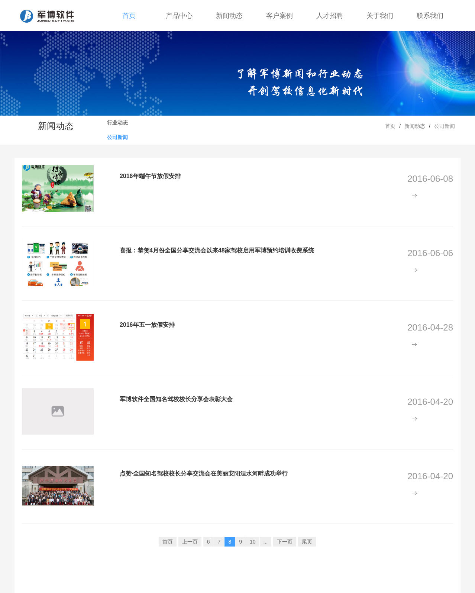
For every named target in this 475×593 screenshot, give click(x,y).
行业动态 (117, 123)
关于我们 (379, 15)
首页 (129, 15)
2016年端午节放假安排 (150, 176)
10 (253, 542)
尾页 (307, 542)
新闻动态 (229, 15)
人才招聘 (329, 15)
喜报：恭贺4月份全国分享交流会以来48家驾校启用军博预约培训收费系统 (217, 250)
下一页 (285, 542)
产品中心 (179, 15)
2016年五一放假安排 (147, 325)
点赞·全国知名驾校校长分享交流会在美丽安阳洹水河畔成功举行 (204, 473)
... (266, 542)
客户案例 (279, 15)
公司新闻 (117, 137)
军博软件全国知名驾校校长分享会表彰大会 (176, 399)
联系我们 (430, 15)
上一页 (190, 542)
